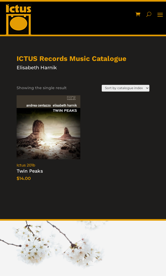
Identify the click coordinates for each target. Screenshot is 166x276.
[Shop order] (125, 88)
